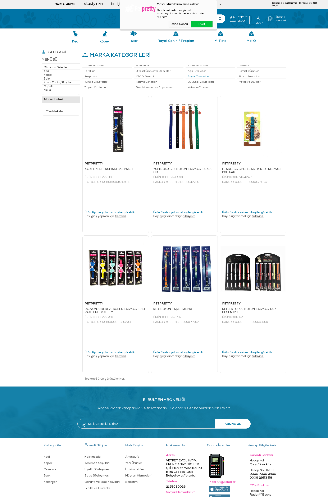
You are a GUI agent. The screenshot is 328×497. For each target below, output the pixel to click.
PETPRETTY (94, 163)
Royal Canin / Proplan (176, 41)
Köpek (104, 41)
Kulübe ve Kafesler (96, 82)
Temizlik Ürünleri (249, 71)
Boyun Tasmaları (198, 76)
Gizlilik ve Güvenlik (97, 443)
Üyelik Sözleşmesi (97, 424)
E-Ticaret (151, 492)
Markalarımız (65, 4)
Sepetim (131, 437)
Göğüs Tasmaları (146, 76)
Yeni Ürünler (133, 418)
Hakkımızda (93, 412)
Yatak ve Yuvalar (249, 82)
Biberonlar (142, 65)
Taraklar (244, 65)
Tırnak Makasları (95, 65)
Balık (134, 41)
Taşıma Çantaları (146, 82)
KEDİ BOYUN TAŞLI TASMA (172, 286)
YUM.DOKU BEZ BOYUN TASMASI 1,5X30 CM (183, 171)
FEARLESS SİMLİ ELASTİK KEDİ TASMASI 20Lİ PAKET (251, 171)
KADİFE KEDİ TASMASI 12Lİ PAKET (109, 169)
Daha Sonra (179, 24)
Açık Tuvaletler (197, 71)
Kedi (75, 41)
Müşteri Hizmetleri (138, 431)
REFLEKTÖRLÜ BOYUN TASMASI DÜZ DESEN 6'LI (249, 288)
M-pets (220, 41)
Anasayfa (132, 412)
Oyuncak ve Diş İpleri (201, 82)
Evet (202, 24)
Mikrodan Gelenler (56, 67)
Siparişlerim (93, 4)
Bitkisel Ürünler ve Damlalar (153, 71)
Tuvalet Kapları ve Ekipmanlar (154, 87)
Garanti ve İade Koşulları (102, 437)
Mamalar (50, 424)
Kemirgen (50, 437)
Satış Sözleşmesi (97, 431)
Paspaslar (91, 76)
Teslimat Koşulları (97, 418)
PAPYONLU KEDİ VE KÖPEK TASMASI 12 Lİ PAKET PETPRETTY (115, 288)
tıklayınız (120, 194)
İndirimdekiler (134, 424)
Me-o (251, 41)
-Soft (140, 492)
